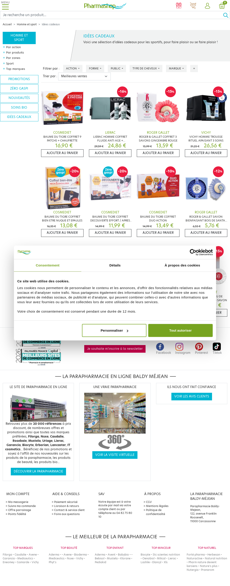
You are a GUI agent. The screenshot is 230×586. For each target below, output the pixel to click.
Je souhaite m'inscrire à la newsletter (115, 349)
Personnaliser (114, 330)
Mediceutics (25, 558)
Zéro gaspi (19, 88)
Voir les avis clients (191, 396)
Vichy (35, 562)
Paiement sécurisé (65, 502)
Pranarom (207, 570)
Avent (111, 554)
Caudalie (20, 554)
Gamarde (23, 562)
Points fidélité (17, 514)
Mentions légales (157, 506)
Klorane (125, 558)
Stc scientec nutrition (166, 554)
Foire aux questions (67, 514)
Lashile (145, 562)
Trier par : (50, 76)
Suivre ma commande (22, 506)
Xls (166, 562)
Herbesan (213, 554)
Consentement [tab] (47, 265)
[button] (207, 6)
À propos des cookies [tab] (182, 265)
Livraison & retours (66, 506)
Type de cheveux (145, 68)
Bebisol (99, 558)
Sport (10, 63)
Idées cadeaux (19, 117)
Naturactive (194, 558)
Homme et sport (27, 24)
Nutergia (193, 570)
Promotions (19, 79)
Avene (33, 554)
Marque (175, 68)
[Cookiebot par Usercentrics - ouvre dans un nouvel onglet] (193, 252)
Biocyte (145, 554)
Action (71, 68)
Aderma (54, 554)
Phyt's (52, 562)
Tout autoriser (180, 330)
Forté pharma (196, 554)
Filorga (7, 554)
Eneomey (8, 562)
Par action (13, 47)
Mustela (112, 558)
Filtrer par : (51, 69)
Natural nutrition (216, 558)
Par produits (15, 52)
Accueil (7, 24)
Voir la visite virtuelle (115, 455)
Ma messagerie (18, 502)
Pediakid (100, 562)
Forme (94, 68)
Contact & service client (69, 510)
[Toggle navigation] (5, 5)
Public (116, 68)
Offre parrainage (19, 510)
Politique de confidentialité (155, 512)
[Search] (111, 15)
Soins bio (19, 107)
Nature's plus (208, 566)
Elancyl (156, 562)
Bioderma (80, 554)
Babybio (123, 554)
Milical (161, 558)
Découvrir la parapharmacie (38, 471)
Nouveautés (19, 98)
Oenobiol (148, 558)
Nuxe (70, 558)
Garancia (9, 558)
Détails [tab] (115, 265)
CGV (149, 502)
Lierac (172, 558)
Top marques (15, 69)
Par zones (13, 58)
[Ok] (226, 15)
